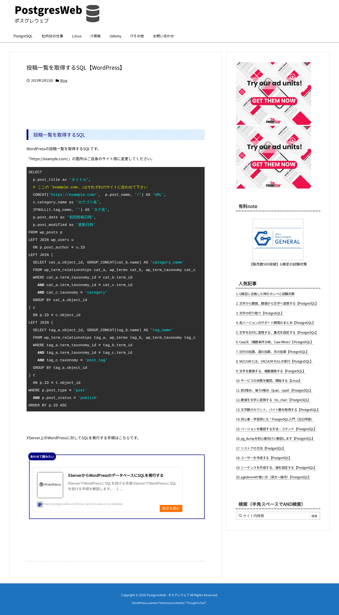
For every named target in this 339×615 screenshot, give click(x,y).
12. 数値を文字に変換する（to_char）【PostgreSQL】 (273, 399)
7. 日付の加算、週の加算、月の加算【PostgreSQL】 (272, 351)
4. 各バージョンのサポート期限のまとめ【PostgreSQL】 (275, 322)
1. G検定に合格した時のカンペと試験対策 (265, 293)
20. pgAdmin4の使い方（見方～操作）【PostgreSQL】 (273, 477)
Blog (63, 80)
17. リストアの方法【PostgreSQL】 (261, 448)
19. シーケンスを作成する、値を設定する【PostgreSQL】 (276, 467)
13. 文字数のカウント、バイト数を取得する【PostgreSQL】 (278, 409)
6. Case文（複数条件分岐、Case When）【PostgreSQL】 (274, 341)
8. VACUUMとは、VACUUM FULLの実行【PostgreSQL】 (274, 361)
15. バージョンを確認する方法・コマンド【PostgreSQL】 (276, 428)
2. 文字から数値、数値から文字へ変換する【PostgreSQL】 (277, 303)
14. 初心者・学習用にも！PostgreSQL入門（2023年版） (275, 419)
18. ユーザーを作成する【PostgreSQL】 (264, 457)
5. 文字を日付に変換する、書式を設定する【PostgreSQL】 (277, 332)
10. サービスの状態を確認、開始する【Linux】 (269, 380)
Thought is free (195, 603)
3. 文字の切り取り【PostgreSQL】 (260, 313)
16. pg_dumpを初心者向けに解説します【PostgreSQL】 (275, 438)
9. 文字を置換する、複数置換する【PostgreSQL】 (271, 371)
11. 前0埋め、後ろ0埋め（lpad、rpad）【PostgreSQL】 (274, 390)
